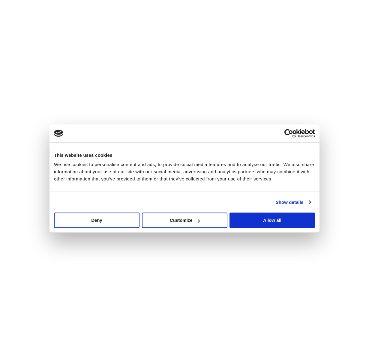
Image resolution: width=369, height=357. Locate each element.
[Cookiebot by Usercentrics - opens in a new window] (288, 133)
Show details (290, 202)
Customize (185, 220)
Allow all (272, 220)
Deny (96, 220)
